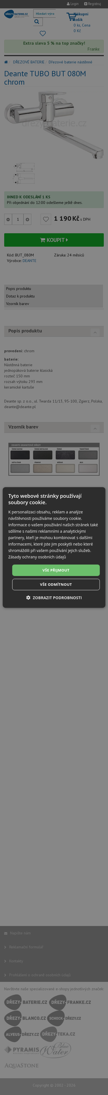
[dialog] (54, 547)
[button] (54, 597)
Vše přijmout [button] (56, 569)
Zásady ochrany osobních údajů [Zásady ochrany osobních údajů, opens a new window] (37, 557)
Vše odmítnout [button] (56, 584)
